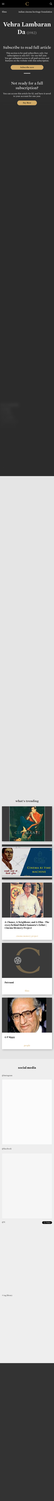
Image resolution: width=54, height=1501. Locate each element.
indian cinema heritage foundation (35, 11)
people (27, 1045)
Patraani (9, 982)
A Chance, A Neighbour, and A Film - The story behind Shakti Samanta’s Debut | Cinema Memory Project (27, 925)
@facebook (7, 1149)
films (4, 11)
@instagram (7, 1075)
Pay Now (27, 103)
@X (3, 1222)
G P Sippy (10, 1037)
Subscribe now (27, 67)
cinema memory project (27, 936)
